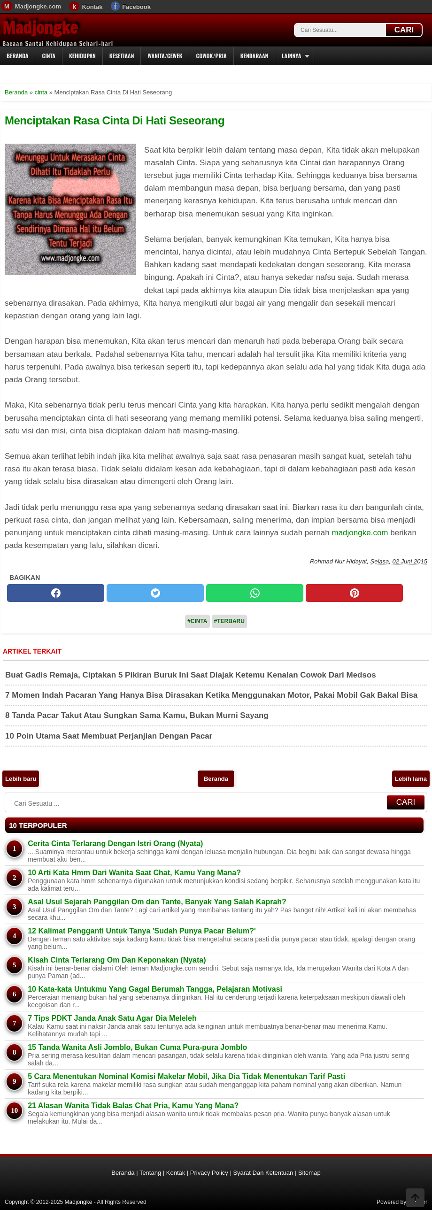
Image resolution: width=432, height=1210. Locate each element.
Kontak (92, 6)
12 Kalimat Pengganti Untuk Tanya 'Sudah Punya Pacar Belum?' (142, 931)
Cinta (48, 56)
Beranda (17, 56)
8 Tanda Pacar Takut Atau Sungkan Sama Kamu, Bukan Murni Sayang (137, 715)
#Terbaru (229, 621)
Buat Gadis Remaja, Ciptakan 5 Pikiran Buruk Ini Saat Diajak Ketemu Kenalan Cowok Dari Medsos (190, 675)
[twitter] (155, 593)
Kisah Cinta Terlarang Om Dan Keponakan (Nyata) (117, 960)
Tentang (150, 1172)
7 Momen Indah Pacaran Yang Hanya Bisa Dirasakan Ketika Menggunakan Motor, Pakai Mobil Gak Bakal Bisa (211, 695)
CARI (404, 29)
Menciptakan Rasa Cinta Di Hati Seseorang (114, 120)
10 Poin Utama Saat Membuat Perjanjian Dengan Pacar (108, 736)
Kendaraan (254, 56)
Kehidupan (82, 56)
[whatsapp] (254, 593)
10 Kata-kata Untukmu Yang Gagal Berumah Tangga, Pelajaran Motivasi (155, 989)
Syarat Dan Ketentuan (263, 1172)
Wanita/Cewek (164, 56)
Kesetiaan (121, 56)
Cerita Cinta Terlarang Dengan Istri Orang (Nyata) (115, 844)
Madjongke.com (38, 6)
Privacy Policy (209, 1172)
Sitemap (309, 1172)
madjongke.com (360, 532)
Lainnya (291, 56)
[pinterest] (354, 593)
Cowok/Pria (211, 56)
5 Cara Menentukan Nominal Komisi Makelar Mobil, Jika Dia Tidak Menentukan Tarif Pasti (186, 1076)
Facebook (136, 6)
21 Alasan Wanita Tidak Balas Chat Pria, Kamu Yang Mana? (133, 1106)
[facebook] (55, 593)
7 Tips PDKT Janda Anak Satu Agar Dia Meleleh (112, 1018)
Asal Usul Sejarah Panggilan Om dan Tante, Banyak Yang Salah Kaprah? (157, 902)
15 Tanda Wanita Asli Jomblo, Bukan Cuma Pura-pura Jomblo (137, 1047)
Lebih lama (411, 778)
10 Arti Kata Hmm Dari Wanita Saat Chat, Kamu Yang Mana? (134, 873)
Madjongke (39, 27)
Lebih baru (20, 778)
